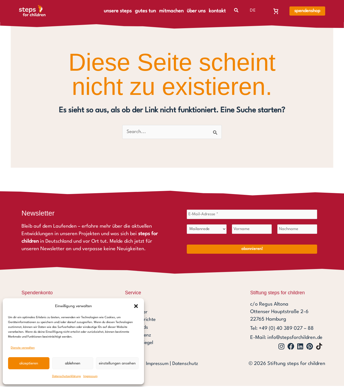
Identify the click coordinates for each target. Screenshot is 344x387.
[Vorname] (252, 230)
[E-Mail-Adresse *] (252, 215)
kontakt (217, 11)
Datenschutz (185, 364)
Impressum (90, 376)
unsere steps (118, 11)
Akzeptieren (28, 363)
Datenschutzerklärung (66, 376)
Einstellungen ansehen (117, 363)
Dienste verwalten (23, 347)
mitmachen (171, 11)
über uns (196, 11)
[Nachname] (297, 230)
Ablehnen (72, 363)
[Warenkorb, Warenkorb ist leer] (276, 11)
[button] (136, 306)
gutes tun (145, 11)
